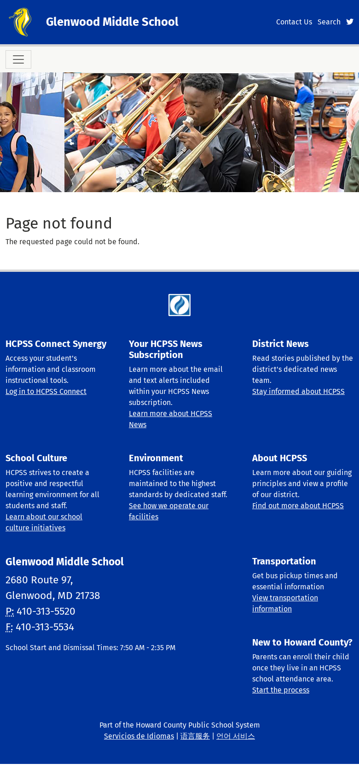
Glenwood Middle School (112, 22)
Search (329, 22)
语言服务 (195, 736)
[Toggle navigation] (18, 59)
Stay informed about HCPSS (298, 391)
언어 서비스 (235, 736)
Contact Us (294, 22)
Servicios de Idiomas (139, 736)
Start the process (280, 690)
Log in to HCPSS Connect (46, 391)
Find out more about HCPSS (298, 505)
